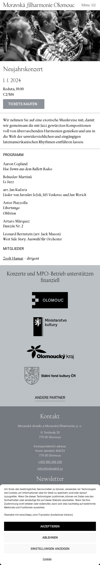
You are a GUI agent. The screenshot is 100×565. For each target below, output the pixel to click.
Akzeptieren (50, 526)
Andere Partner (50, 397)
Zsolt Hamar (13, 258)
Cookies (47, 559)
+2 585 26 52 (50, 462)
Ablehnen (50, 537)
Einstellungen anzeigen (50, 549)
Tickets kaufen (22, 104)
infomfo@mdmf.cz (50, 469)
